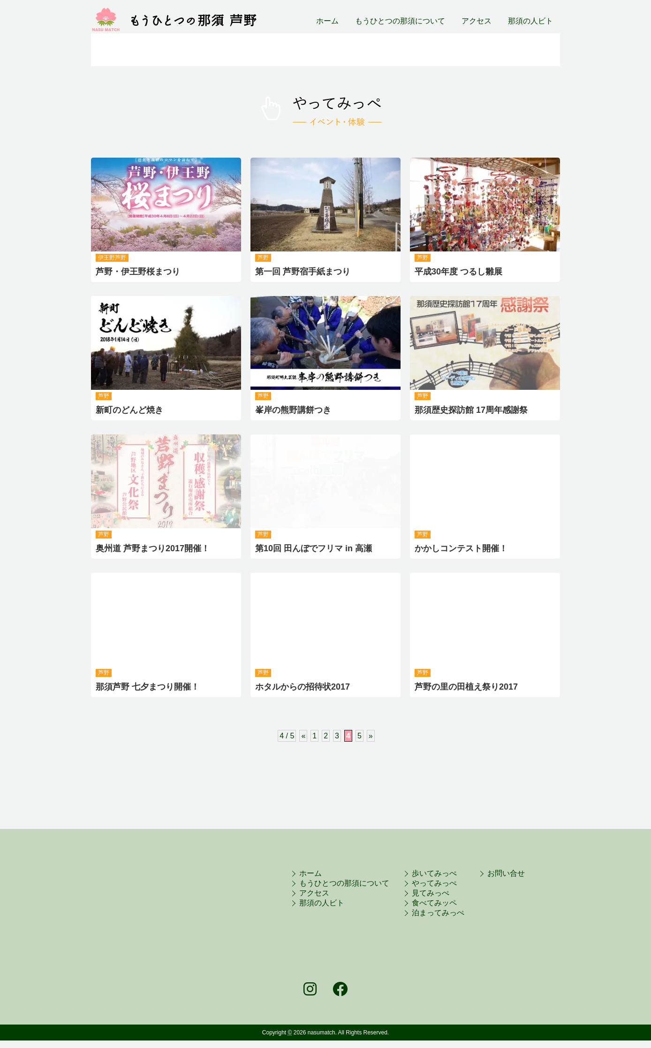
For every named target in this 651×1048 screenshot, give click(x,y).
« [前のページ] (303, 736)
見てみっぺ (430, 893)
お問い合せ (506, 873)
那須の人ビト (530, 21)
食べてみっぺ (429, 49)
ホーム (327, 21)
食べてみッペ (434, 903)
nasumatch (321, 1032)
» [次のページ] (371, 736)
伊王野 (106, 257)
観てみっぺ (353, 49)
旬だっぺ (122, 49)
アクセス (477, 21)
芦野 (120, 257)
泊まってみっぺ (515, 49)
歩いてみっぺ (194, 49)
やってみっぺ (276, 49)
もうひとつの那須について (400, 21)
